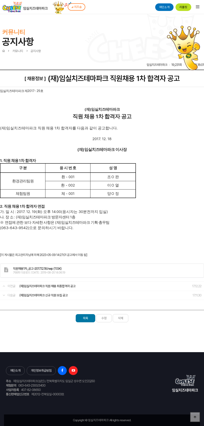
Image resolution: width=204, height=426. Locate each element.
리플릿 (183, 7)
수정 (104, 318)
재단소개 (164, 7)
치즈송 (76, 7)
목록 (85, 318)
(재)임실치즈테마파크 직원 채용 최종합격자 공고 (47, 286)
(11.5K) (37, 269)
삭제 (120, 318)
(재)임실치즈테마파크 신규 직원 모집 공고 (43, 295)
